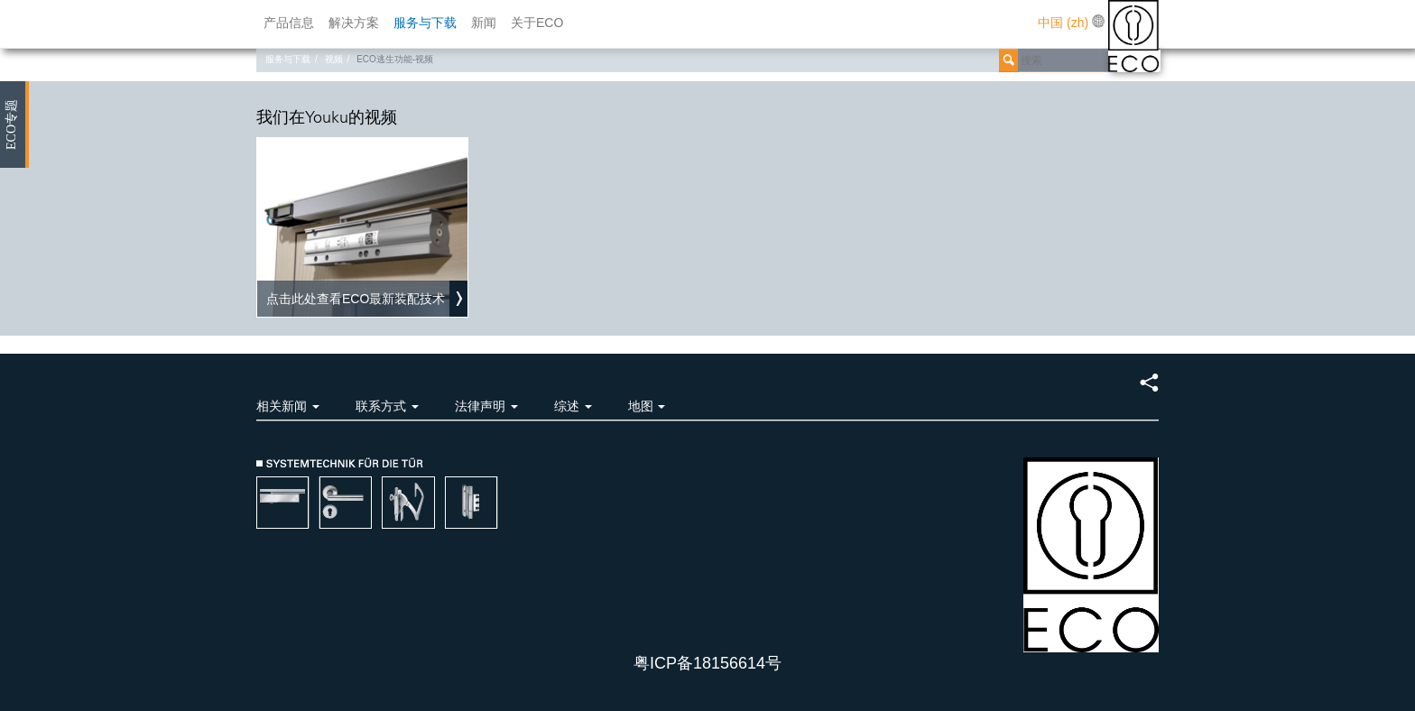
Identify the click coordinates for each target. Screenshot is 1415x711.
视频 (334, 59)
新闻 (483, 22)
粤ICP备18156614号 (707, 663)
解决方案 (353, 22)
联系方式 (387, 406)
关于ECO (537, 22)
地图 (647, 406)
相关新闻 (287, 406)
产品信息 (289, 22)
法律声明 (486, 406)
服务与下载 (425, 22)
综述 (573, 406)
